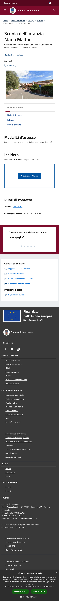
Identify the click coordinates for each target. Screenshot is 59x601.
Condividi (10, 55)
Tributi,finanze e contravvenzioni (18, 441)
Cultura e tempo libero (14, 399)
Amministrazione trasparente (17, 561)
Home (5, 20)
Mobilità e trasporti (13, 422)
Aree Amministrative (13, 364)
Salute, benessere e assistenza (17, 449)
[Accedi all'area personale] (49, 3)
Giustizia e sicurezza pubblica (17, 437)
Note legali (9, 569)
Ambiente (9, 445)
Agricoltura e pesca (13, 456)
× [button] (56, 572)
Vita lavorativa (11, 402)
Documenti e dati (12, 383)
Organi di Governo (12, 360)
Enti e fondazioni (12, 371)
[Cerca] (54, 10)
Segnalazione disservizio (15, 542)
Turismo (8, 418)
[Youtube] (12, 349)
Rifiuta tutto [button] (39, 591)
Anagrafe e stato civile (14, 395)
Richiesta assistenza (13, 549)
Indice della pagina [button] (15, 107)
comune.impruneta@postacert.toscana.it (22, 524)
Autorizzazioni (11, 453)
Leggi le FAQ (10, 546)
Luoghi (31, 20)
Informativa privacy (13, 565)
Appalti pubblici (11, 410)
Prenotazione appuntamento (17, 538)
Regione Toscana (10, 2)
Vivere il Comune (18, 20)
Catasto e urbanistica (14, 414)
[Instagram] (18, 349)
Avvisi (7, 476)
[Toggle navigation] (4, 10)
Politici (8, 375)
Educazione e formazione (15, 433)
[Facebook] (5, 349)
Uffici (7, 368)
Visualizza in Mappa (29, 175)
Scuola (40, 20)
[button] (29, 597)
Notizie (8, 468)
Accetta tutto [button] (20, 592)
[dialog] (29, 585)
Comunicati (10, 472)
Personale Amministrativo (16, 379)
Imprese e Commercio (14, 406)
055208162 (17, 206)
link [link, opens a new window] (52, 587)
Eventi (8, 490)
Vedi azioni (22, 55)
